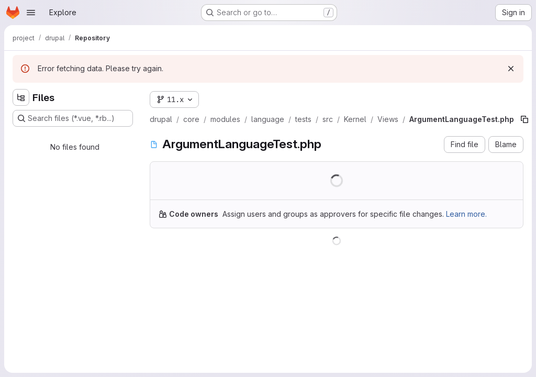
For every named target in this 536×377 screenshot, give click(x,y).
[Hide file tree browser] (21, 97)
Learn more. (466, 213)
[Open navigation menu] (31, 12)
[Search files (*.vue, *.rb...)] (73, 118)
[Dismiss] (511, 68)
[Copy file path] (524, 119)
